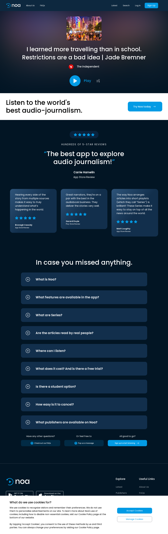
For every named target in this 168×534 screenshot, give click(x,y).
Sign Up (151, 5)
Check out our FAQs (40, 443)
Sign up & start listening (127, 443)
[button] (78, 279)
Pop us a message (84, 443)
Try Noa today (145, 106)
